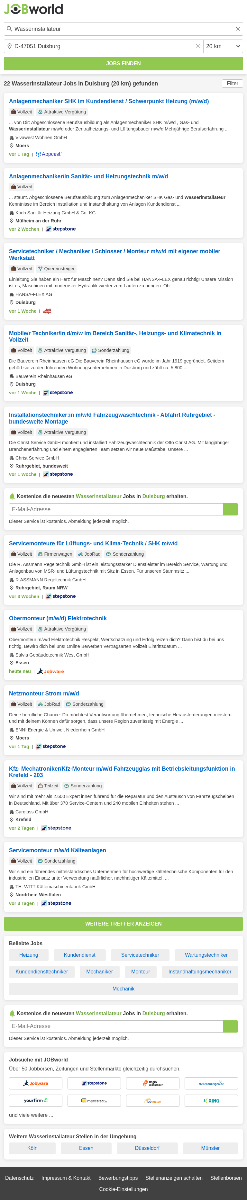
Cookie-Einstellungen (123, 1189)
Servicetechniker (140, 955)
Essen (86, 1148)
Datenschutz (19, 1178)
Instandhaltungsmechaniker (200, 971)
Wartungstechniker (206, 955)
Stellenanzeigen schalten (174, 1178)
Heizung (28, 955)
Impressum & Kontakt (66, 1178)
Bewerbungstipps (118, 1178)
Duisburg (97, 83)
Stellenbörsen (226, 1178)
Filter (232, 83)
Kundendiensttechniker (42, 971)
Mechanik (123, 988)
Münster (210, 1148)
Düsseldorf (147, 1148)
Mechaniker (99, 971)
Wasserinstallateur (37, 83)
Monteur (140, 971)
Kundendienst (80, 955)
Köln (32, 1148)
